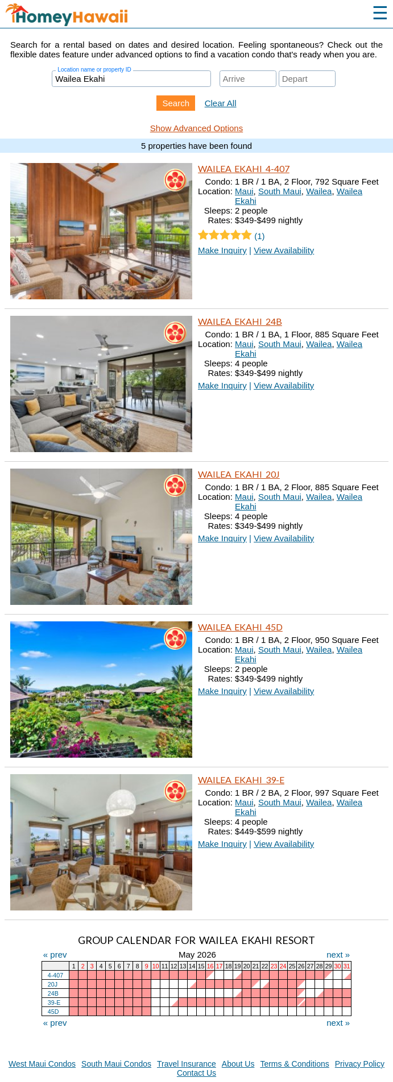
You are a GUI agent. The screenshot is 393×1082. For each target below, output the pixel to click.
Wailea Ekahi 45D (240, 626)
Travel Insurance (186, 1063)
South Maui (279, 191)
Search (175, 103)
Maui (244, 191)
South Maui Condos (116, 1063)
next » (338, 954)
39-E (54, 1002)
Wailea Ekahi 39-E (241, 779)
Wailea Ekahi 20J (239, 474)
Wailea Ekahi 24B (240, 321)
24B (53, 993)
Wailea (319, 191)
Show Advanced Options (196, 128)
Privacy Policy (359, 1063)
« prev (55, 954)
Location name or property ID (94, 69)
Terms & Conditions (294, 1063)
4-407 (55, 975)
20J (52, 984)
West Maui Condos (42, 1063)
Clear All (221, 103)
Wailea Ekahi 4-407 (243, 168)
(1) (231, 236)
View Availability (284, 250)
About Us (238, 1063)
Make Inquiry (222, 250)
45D (53, 1011)
